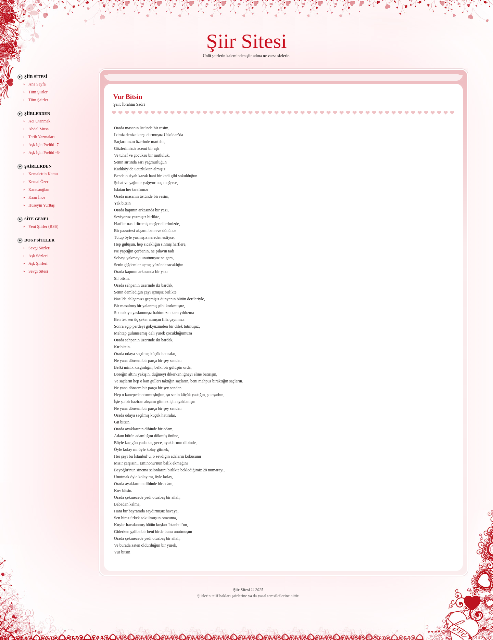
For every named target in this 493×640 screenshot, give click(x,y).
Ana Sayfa (37, 84)
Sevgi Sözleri (39, 248)
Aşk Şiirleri (38, 263)
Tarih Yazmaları (41, 136)
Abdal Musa (38, 129)
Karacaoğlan (38, 189)
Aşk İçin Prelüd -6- (44, 152)
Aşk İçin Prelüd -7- (44, 144)
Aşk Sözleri (38, 255)
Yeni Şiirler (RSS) (43, 226)
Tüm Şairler (38, 99)
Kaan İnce (36, 197)
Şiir (221, 40)
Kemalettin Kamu (43, 173)
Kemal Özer (38, 181)
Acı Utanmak (39, 121)
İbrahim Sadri (133, 104)
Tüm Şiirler (38, 92)
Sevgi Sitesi (38, 271)
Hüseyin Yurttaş (41, 205)
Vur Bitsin (127, 96)
